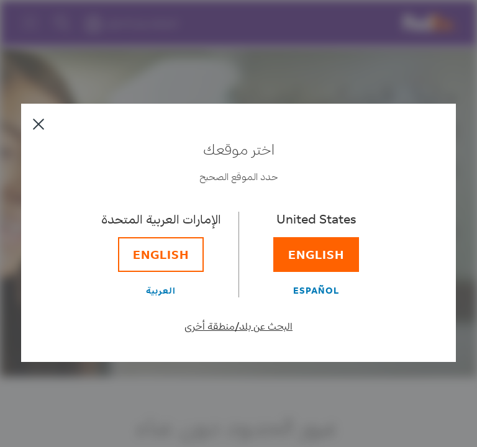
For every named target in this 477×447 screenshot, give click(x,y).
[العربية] (161, 290)
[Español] (316, 290)
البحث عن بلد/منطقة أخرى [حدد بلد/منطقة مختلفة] (238, 325)
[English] (316, 254)
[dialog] (238, 223)
